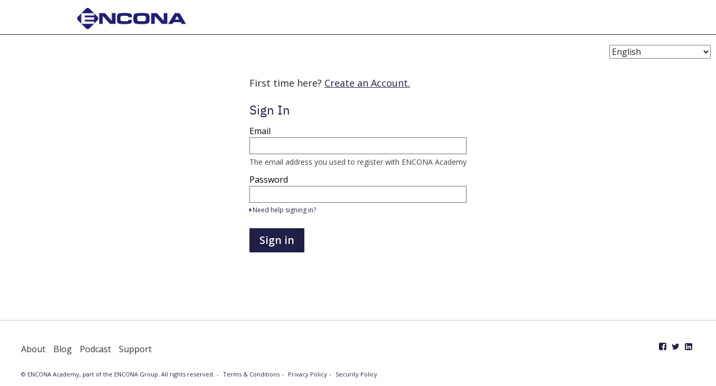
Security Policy (356, 374)
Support (135, 349)
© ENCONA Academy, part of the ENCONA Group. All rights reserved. (118, 374)
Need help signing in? (282, 209)
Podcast (95, 349)
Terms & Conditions (251, 374)
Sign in (276, 240)
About (33, 349)
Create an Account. (367, 83)
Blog (62, 349)
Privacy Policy (307, 374)
